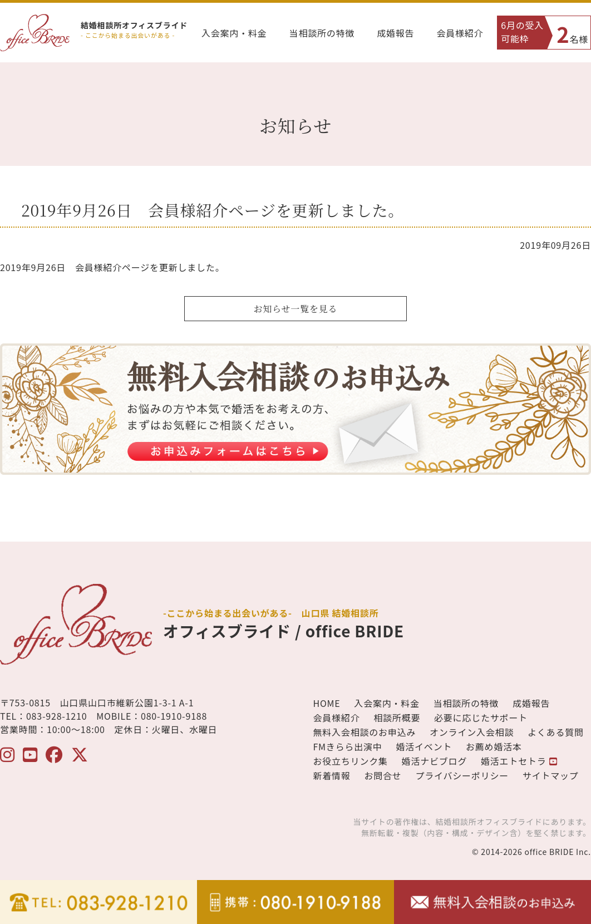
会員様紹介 (459, 33)
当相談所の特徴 (322, 33)
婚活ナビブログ (434, 761)
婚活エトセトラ (519, 761)
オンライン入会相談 (472, 732)
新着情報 (331, 775)
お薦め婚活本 (494, 746)
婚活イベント (424, 746)
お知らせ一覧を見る (296, 308)
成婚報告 (395, 33)
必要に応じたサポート (481, 717)
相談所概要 (396, 717)
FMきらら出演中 (347, 746)
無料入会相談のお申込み (364, 732)
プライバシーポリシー (462, 775)
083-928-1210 (56, 716)
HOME (326, 703)
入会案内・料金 (234, 33)
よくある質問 (556, 732)
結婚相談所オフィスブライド (134, 25)
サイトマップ (551, 775)
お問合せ (382, 775)
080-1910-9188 (174, 716)
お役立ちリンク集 (350, 761)
